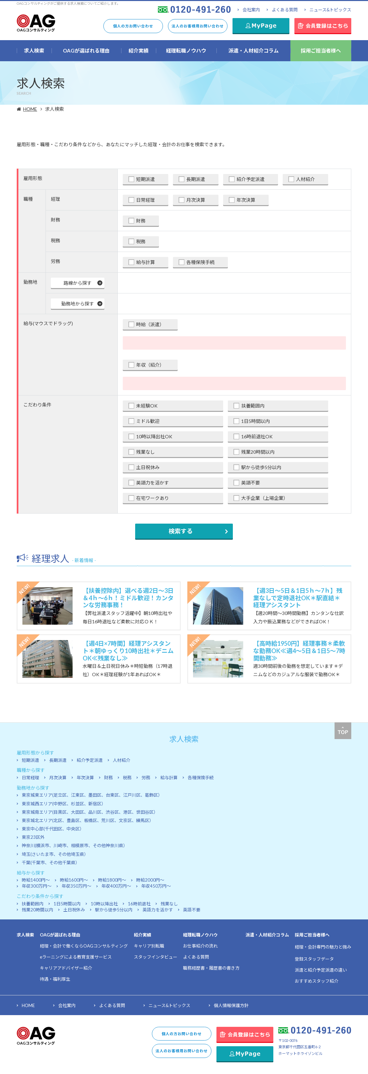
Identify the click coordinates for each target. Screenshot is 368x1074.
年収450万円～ (156, 886)
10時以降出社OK (154, 436)
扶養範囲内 (253, 406)
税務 (141, 241)
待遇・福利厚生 (55, 979)
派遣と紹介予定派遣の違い (321, 970)
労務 (146, 777)
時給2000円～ (150, 880)
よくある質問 (285, 9)
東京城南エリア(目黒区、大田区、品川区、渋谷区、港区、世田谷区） (90, 812)
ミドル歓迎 (148, 421)
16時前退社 (139, 903)
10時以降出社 (104, 903)
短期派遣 (145, 179)
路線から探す (78, 283)
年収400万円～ (116, 886)
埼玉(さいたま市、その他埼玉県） (55, 854)
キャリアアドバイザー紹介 (66, 968)
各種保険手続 (200, 262)
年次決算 (246, 200)
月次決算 (195, 200)
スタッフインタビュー (155, 957)
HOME (31, 109)
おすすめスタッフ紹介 (316, 981)
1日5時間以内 (255, 421)
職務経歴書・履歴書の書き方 (211, 968)
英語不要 (250, 482)
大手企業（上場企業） (264, 498)
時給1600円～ (74, 880)
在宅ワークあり (152, 498)
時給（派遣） (150, 324)
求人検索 (25, 934)
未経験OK (147, 406)
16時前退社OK (257, 436)
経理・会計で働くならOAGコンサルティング (84, 946)
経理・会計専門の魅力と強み (323, 947)
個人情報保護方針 (231, 1005)
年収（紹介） (150, 365)
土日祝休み (148, 467)
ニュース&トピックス (330, 9)
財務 (141, 220)
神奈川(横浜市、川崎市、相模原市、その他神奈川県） (74, 845)
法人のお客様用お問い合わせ (198, 26)
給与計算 (145, 262)
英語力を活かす (152, 482)
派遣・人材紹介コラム (267, 934)
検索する (181, 531)
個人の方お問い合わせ (133, 26)
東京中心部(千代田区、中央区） (53, 828)
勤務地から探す (77, 303)
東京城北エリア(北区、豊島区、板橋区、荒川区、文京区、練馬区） (88, 820)
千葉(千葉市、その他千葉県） (51, 862)
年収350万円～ (76, 886)
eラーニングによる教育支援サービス (76, 957)
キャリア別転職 (149, 946)
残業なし (145, 452)
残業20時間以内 (258, 452)
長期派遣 (195, 179)
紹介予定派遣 (251, 179)
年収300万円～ (37, 886)
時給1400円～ (36, 880)
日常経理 (145, 200)
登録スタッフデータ (314, 959)
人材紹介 (305, 179)
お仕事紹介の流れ (200, 946)
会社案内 (251, 9)
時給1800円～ (112, 880)
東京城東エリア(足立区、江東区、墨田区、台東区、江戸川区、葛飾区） (92, 795)
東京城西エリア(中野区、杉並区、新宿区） (64, 803)
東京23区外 (33, 837)
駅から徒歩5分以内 (261, 467)
